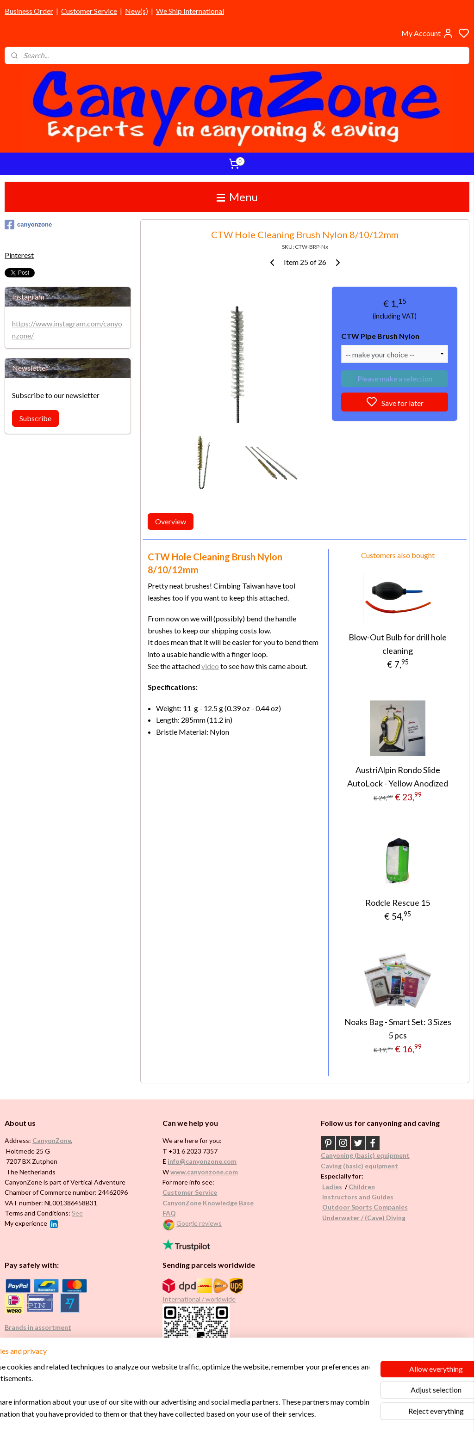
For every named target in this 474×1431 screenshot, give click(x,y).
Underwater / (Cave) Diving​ (363, 1218)
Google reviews (199, 1223)
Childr (358, 1187)
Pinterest (19, 255)
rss (281, 1414)
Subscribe (35, 418)
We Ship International (190, 10)
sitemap (264, 1414)
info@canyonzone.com (202, 1161)
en (371, 1187)
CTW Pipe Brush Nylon (380, 336)
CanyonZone (51, 1140)
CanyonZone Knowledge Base (208, 1203)
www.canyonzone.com (204, 1172)
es (338, 1187)
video (210, 666)
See (77, 1213)
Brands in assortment (38, 1327)
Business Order (29, 10)
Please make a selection (394, 378)
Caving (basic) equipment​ (359, 1166)
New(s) (136, 10)
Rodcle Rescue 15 (397, 902)
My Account (427, 33)
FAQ (169, 1213)
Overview (170, 521)
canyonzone (28, 224)
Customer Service (89, 10)
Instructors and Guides (357, 1197)
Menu (237, 196)
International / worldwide (199, 1299)
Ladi (328, 1187)
